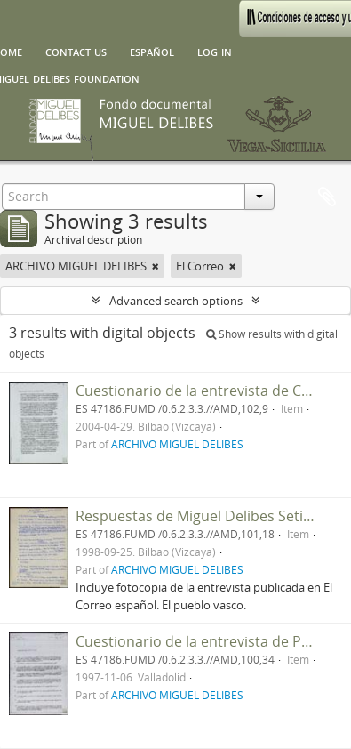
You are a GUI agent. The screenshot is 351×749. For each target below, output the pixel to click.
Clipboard (327, 197)
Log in (214, 50)
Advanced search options (176, 301)
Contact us (76, 50)
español (152, 50)
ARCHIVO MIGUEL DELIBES (177, 444)
